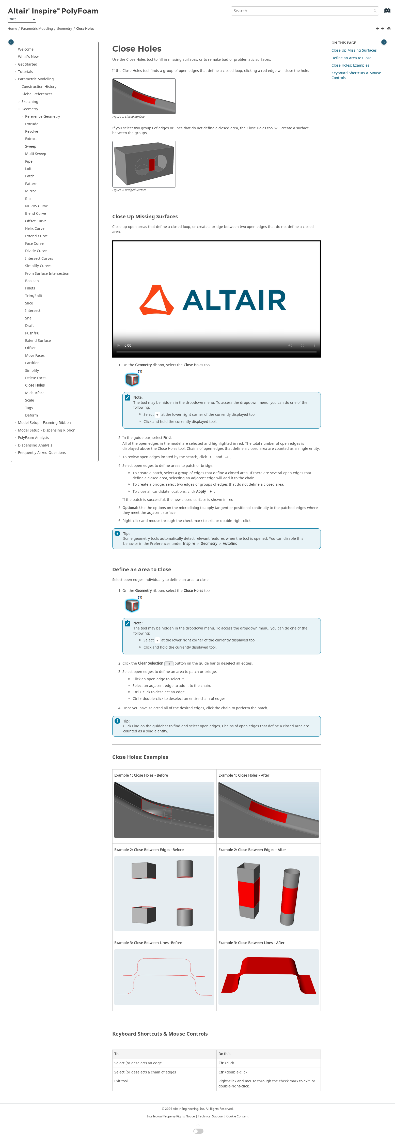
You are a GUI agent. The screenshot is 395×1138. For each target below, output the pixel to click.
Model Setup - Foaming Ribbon (44, 422)
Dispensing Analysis (35, 445)
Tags (29, 408)
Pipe (29, 161)
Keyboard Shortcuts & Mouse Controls (356, 75)
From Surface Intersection (47, 273)
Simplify (32, 370)
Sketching (30, 101)
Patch (30, 176)
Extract (31, 139)
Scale (29, 400)
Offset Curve (35, 221)
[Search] (374, 11)
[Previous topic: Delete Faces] (378, 29)
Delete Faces (35, 378)
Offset (30, 348)
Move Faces (35, 355)
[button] (16, 49)
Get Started (27, 64)
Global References (37, 94)
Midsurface (34, 393)
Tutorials (25, 71)
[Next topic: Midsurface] (383, 29)
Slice (29, 303)
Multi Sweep (35, 154)
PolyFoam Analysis (33, 437)
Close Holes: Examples (350, 65)
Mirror (30, 191)
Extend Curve (36, 236)
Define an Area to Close (351, 58)
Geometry (64, 28)
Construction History (39, 86)
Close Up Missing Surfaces (354, 50)
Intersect (32, 310)
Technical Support (210, 1116)
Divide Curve (36, 251)
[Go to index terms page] (382, 13)
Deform (31, 415)
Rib (28, 199)
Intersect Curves (39, 258)
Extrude (31, 124)
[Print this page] (389, 28)
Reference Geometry (42, 116)
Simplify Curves (38, 266)
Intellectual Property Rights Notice (171, 1116)
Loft (28, 169)
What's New (28, 56)
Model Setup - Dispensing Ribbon (46, 430)
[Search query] (305, 11)
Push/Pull (33, 333)
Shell (29, 318)
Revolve (31, 131)
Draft (29, 325)
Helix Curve (34, 228)
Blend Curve (35, 213)
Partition (32, 363)
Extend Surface (38, 340)
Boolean (32, 281)
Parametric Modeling (37, 28)
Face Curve (34, 243)
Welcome (26, 49)
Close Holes (85, 28)
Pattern (31, 184)
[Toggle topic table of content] (384, 42)
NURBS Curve (36, 206)
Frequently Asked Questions (42, 452)
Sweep (30, 146)
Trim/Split (33, 296)
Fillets (30, 288)
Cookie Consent (237, 1116)
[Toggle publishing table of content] (11, 42)
